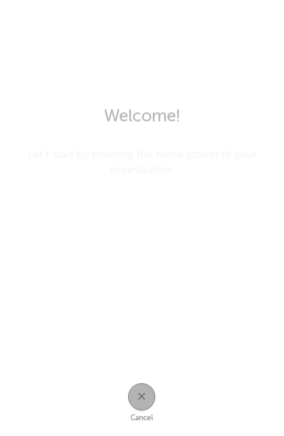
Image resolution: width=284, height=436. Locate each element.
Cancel (142, 418)
